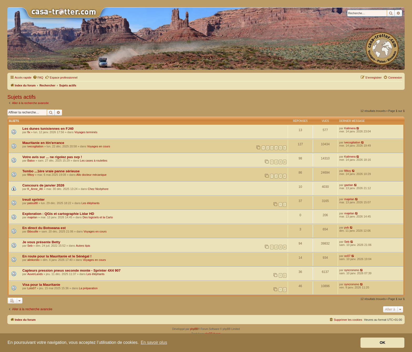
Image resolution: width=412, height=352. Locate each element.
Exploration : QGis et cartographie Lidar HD (58, 214)
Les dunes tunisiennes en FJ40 (48, 129)
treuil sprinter (33, 199)
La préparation (88, 288)
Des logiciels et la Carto (98, 217)
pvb (346, 227)
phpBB (194, 329)
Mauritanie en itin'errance (43, 143)
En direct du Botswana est (44, 228)
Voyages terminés (85, 132)
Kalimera (350, 128)
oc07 (347, 255)
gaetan (348, 185)
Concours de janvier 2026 (43, 185)
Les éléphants (90, 203)
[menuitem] (38, 77)
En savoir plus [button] (154, 342)
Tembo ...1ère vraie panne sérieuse (51, 171)
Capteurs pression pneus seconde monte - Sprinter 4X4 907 (71, 270)
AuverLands (35, 274)
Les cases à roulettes (93, 160)
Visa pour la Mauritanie (41, 285)
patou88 (32, 203)
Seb (30, 245)
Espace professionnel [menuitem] (61, 77)
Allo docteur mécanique (91, 174)
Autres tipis (83, 245)
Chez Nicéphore (98, 188)
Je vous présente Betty (41, 242)
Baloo (31, 160)
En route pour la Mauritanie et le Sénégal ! (56, 256)
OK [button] (382, 342)
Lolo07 (31, 288)
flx (28, 132)
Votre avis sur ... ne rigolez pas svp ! (52, 157)
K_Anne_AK (35, 188)
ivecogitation (35, 146)
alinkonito (33, 259)
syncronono (351, 270)
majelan (349, 199)
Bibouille (32, 231)
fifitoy (30, 174)
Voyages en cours (98, 146)
